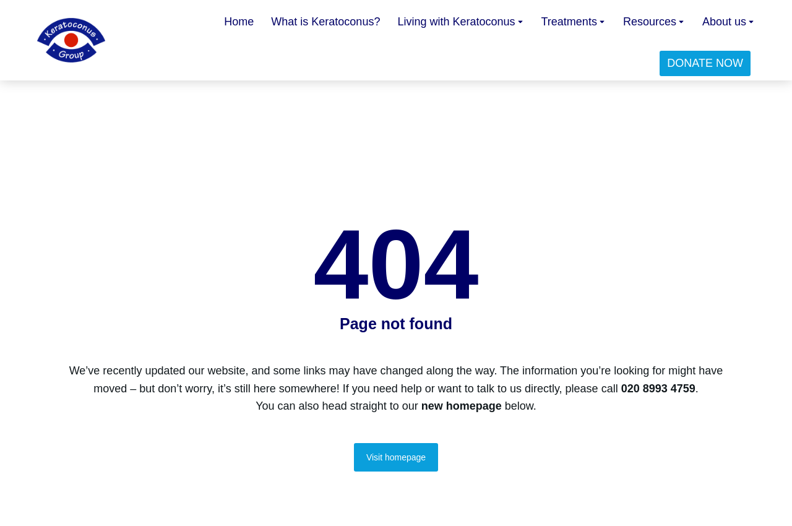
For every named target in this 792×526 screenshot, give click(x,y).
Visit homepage (396, 457)
